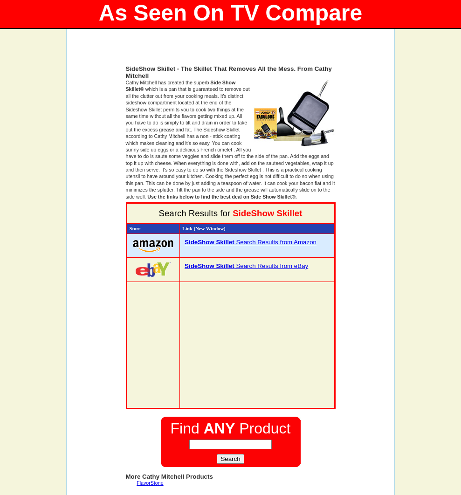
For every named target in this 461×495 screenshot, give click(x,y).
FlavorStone (150, 483)
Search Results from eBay (246, 265)
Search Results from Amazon (251, 242)
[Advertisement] (231, 51)
